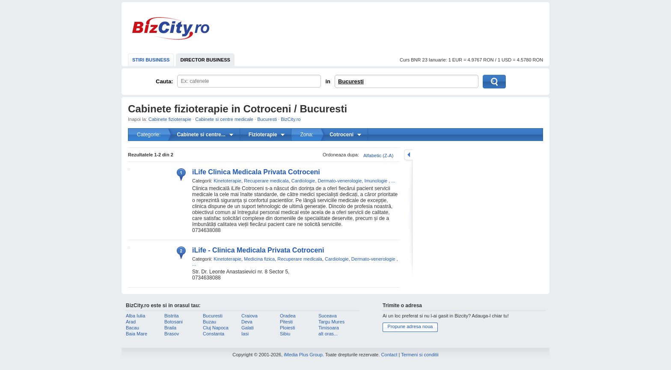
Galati (247, 327)
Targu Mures (331, 321)
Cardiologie (303, 180)
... (393, 180)
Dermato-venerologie (340, 180)
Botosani (173, 321)
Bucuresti (351, 81)
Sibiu (285, 333)
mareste (408, 155)
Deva (246, 321)
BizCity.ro (170, 28)
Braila (170, 327)
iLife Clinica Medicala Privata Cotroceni (256, 172)
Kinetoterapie (227, 180)
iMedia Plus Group (303, 354)
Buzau (209, 321)
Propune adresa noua (410, 326)
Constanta (213, 333)
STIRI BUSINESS (150, 59)
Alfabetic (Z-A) (378, 155)
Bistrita (171, 315)
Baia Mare (136, 333)
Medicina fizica (259, 258)
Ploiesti (287, 327)
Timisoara (328, 327)
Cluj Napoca (216, 327)
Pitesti (286, 321)
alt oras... (328, 333)
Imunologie (375, 180)
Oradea (288, 315)
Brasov (171, 333)
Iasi (245, 333)
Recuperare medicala (266, 180)
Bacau (132, 327)
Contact (389, 354)
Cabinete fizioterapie (169, 119)
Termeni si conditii (419, 354)
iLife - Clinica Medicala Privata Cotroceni (258, 250)
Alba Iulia (135, 315)
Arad (131, 321)
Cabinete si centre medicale (224, 119)
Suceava (327, 315)
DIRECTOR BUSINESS (205, 59)
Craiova (249, 315)
